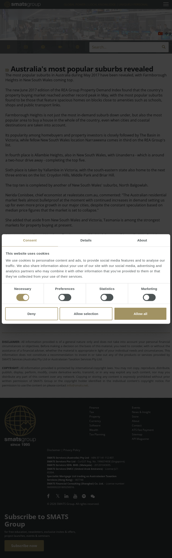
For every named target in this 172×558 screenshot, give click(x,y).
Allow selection (86, 314)
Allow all (140, 314)
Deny (31, 314)
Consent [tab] (30, 240)
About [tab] (142, 240)
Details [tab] (86, 240)
